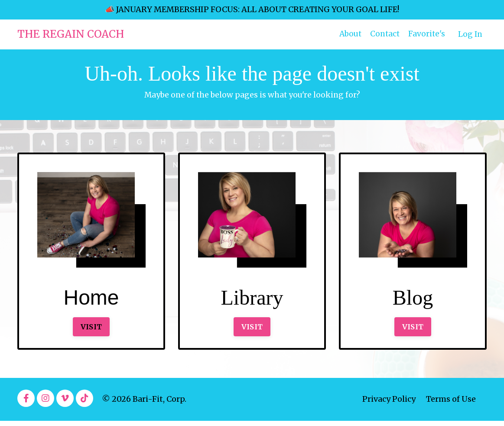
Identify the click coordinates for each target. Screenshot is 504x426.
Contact (382, 34)
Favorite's (425, 34)
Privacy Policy (389, 405)
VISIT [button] (91, 330)
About (347, 34)
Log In (469, 34)
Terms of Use (451, 405)
